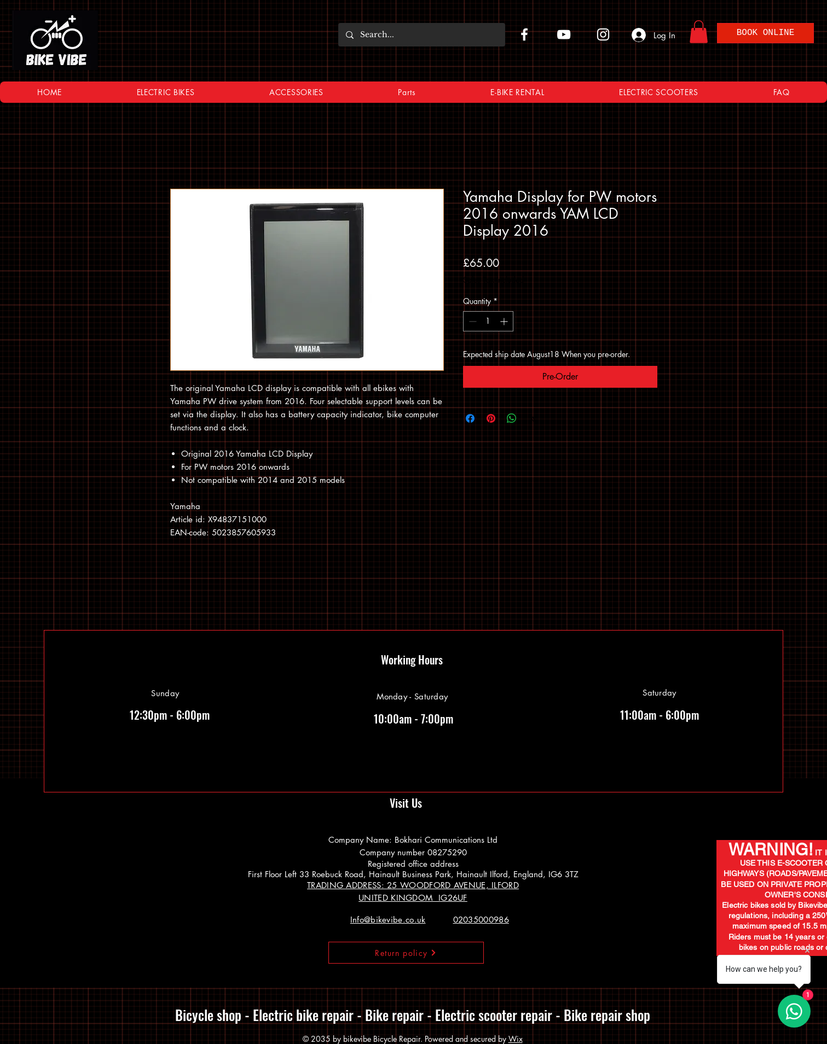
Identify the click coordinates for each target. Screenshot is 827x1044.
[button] (698, 31)
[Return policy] (406, 953)
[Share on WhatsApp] (511, 418)
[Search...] (421, 34)
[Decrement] (471, 321)
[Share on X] (532, 418)
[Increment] (505, 321)
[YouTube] (564, 34)
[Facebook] (524, 34)
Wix (515, 1039)
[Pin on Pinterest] (491, 418)
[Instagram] (603, 34)
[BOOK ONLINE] (765, 33)
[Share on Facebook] (470, 418)
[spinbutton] (488, 321)
